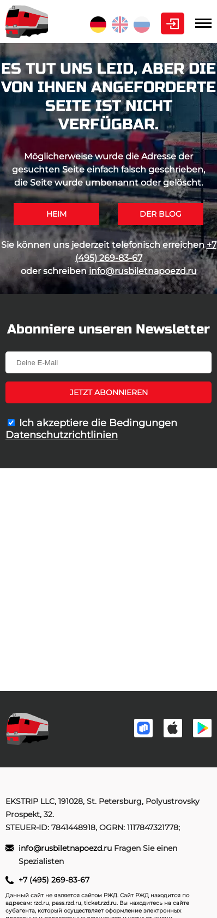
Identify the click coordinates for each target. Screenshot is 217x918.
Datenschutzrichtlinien (61, 435)
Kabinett (172, 23)
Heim (56, 214)
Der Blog (161, 214)
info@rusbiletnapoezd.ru (143, 271)
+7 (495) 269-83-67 (54, 880)
